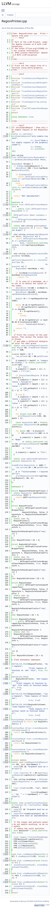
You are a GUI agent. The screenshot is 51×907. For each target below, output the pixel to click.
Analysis (10, 15)
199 (5, 728)
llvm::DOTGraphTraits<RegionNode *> (30, 210)
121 (5, 459)
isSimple (24, 174)
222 (5, 803)
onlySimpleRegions (21, 136)
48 (5, 204)
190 (5, 694)
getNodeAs (17, 294)
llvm (31, 117)
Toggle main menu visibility (3, 9)
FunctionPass (18, 719)
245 (5, 882)
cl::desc (35, 140)
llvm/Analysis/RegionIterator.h (30, 92)
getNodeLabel (32, 234)
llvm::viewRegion (25, 854)
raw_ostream (21, 356)
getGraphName (40, 226)
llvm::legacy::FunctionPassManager (30, 838)
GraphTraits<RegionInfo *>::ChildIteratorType (30, 260)
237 (5, 854)
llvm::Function (21, 773)
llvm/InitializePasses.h (34, 95)
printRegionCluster (35, 345)
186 (5, 679)
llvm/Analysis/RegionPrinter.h (30, 79)
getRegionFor (31, 433)
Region (19, 298)
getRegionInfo (36, 497)
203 (5, 739)
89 (5, 345)
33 (5, 157)
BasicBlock (21, 168)
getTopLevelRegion (28, 444)
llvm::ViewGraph (22, 788)
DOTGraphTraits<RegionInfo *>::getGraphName (30, 780)
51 (5, 215)
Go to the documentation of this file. (18, 28)
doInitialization (26, 843)
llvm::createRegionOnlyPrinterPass (30, 729)
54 (5, 226)
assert (17, 766)
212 (5, 762)
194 (5, 709)
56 (5, 234)
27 (5, 136)
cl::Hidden (36, 147)
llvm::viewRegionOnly (27, 873)
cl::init (35, 149)
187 (5, 683)
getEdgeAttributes (35, 253)
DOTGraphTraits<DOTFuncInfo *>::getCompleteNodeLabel (30, 186)
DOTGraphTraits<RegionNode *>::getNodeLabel (30, 240)
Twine (33, 792)
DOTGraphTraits (21, 215)
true (38, 563)
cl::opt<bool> (26, 134)
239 (5, 860)
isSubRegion (35, 273)
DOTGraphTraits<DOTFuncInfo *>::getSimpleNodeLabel (30, 178)
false (38, 525)
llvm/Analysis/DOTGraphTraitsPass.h (30, 84)
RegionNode (34, 159)
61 (5, 253)
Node (43, 159)
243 (5, 873)
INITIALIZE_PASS (19, 664)
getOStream (42, 356)
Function (19, 805)
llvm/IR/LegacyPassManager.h (30, 109)
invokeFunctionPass (33, 803)
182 (5, 664)
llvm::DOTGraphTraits (29, 204)
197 (5, 719)
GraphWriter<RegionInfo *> (30, 348)
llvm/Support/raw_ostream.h (29, 103)
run (19, 846)
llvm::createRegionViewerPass (30, 740)
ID (27, 519)
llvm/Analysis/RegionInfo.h (29, 88)
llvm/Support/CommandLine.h (29, 98)
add (19, 841)
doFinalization (25, 848)
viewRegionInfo (31, 762)
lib (3, 15)
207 (5, 749)
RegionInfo (24, 228)
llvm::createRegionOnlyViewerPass (30, 750)
